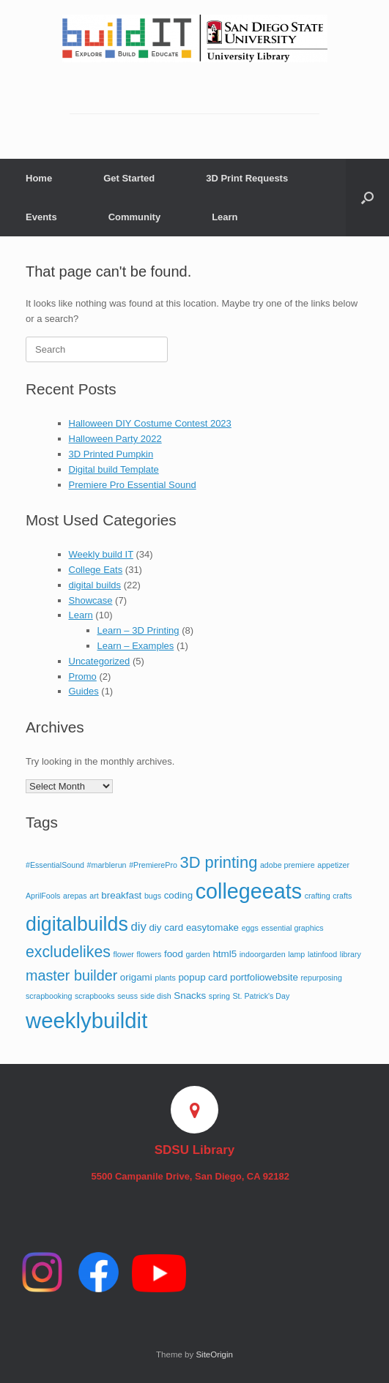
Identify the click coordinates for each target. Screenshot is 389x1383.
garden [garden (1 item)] (198, 954)
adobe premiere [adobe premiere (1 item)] (287, 865)
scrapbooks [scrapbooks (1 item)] (95, 996)
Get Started (129, 178)
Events (41, 216)
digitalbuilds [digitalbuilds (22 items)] (77, 924)
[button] (367, 197)
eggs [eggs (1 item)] (250, 927)
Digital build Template (114, 469)
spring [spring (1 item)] (219, 996)
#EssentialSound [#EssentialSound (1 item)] (55, 865)
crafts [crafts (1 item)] (342, 895)
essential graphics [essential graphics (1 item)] (292, 927)
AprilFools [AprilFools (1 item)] (43, 895)
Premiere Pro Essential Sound (132, 484)
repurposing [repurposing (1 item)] (321, 977)
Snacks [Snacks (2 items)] (190, 995)
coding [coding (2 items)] (178, 895)
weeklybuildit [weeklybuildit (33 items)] (86, 1020)
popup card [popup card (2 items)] (202, 977)
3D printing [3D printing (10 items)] (219, 862)
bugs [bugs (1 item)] (152, 895)
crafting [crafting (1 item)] (317, 895)
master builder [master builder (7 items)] (71, 975)
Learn (224, 216)
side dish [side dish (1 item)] (156, 996)
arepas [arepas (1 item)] (75, 895)
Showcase (91, 600)
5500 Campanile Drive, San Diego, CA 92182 (194, 1176)
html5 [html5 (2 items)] (224, 953)
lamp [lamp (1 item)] (296, 954)
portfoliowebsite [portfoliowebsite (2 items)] (264, 977)
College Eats (96, 569)
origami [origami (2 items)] (136, 977)
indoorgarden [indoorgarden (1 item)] (263, 954)
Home (39, 178)
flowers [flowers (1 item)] (149, 954)
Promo (83, 676)
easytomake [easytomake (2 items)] (212, 927)
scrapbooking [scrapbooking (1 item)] (49, 996)
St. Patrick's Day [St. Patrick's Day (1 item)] (260, 996)
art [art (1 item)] (93, 895)
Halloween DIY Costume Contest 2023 (150, 423)
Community (134, 216)
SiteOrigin (214, 1354)
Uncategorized (99, 661)
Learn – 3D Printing (138, 630)
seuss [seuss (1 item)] (127, 996)
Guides (84, 691)
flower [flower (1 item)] (123, 954)
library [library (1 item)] (350, 954)
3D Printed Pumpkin (111, 454)
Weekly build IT (101, 554)
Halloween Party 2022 (115, 438)
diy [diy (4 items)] (138, 927)
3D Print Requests (247, 178)
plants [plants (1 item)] (165, 977)
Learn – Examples (135, 645)
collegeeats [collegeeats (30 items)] (249, 891)
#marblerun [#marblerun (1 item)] (107, 865)
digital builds (95, 585)
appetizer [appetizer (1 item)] (333, 865)
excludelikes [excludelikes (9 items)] (68, 952)
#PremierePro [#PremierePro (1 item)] (153, 865)
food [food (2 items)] (173, 953)
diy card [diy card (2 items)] (166, 927)
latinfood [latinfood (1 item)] (322, 954)
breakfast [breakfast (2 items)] (121, 895)
